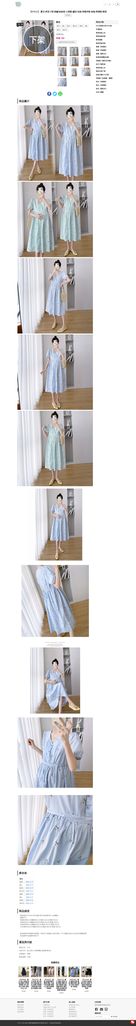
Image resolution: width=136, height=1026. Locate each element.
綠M (81, 26)
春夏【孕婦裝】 (101, 47)
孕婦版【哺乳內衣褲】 (104, 61)
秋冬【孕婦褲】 (101, 85)
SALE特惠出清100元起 (104, 26)
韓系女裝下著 (100, 71)
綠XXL (65, 30)
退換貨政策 (73, 1014)
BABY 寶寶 (100, 92)
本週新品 (99, 29)
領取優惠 (114, 1016)
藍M (58, 26)
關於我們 (20, 1005)
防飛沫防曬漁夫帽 (102, 57)
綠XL (59, 30)
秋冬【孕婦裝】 (101, 82)
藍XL (69, 26)
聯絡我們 (20, 1007)
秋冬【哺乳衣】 (101, 89)
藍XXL (75, 26)
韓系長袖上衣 (100, 68)
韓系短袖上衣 (100, 33)
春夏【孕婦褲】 (101, 50)
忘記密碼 (72, 1007)
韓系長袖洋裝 (100, 43)
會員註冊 (72, 1005)
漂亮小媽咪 (24, 1023)
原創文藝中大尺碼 (102, 75)
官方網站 (20, 1009)
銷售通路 (20, 1012)
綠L (86, 26)
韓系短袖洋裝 (100, 36)
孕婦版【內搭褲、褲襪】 (104, 78)
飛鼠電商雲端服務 (55, 1023)
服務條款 (72, 1009)
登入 (78, 1005)
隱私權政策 (73, 1012)
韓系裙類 (99, 40)
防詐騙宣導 (73, 1016)
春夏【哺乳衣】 (101, 54)
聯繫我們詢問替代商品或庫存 (66, 42)
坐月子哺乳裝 (100, 64)
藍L (63, 26)
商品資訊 (68, 15)
